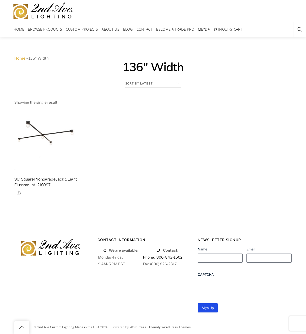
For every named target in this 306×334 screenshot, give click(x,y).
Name (202, 249)
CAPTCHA (206, 274)
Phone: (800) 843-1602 (162, 257)
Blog (128, 29)
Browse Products (45, 29)
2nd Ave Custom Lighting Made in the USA (68, 327)
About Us (110, 29)
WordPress (138, 327)
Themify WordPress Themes (169, 327)
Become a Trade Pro (175, 29)
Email (250, 249)
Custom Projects (82, 29)
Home (19, 29)
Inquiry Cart (228, 29)
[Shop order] (153, 83)
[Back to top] (21, 327)
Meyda (204, 29)
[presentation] (234, 288)
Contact (145, 29)
